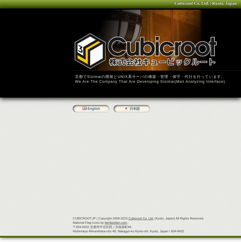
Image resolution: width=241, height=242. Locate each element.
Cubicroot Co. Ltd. (141, 218)
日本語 (134, 109)
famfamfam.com (116, 222)
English (94, 109)
